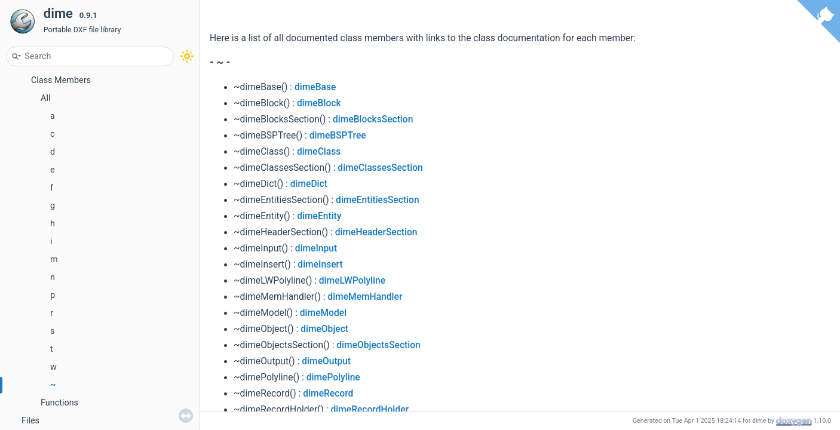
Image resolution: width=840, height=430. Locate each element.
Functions (59, 403)
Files (30, 421)
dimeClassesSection (380, 167)
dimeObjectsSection (378, 345)
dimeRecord (328, 393)
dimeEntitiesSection (377, 200)
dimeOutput (326, 361)
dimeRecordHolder (369, 409)
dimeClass (319, 151)
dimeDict (308, 184)
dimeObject (324, 329)
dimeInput (316, 248)
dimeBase (315, 87)
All (45, 98)
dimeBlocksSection (373, 119)
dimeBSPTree (337, 135)
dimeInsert (320, 264)
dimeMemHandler (364, 296)
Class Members (61, 80)
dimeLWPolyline (352, 280)
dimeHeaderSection (376, 232)
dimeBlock (319, 103)
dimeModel (323, 313)
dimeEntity (319, 216)
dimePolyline (333, 377)
